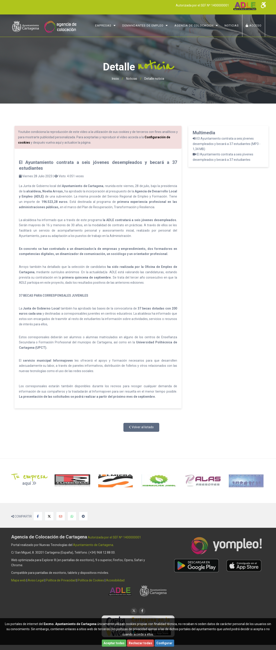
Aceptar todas (114, 643)
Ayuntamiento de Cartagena (93, 545)
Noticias (131, 78)
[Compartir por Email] (60, 516)
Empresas (103, 25)
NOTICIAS (232, 25)
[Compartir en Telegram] (83, 516)
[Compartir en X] (49, 516)
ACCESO (254, 25)
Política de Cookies (91, 580)
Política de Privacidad (61, 580)
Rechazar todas (140, 643)
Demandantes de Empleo (143, 25)
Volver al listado (141, 427)
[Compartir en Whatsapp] (71, 516)
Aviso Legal (36, 580)
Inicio (115, 78)
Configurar (164, 643)
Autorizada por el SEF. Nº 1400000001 (202, 5)
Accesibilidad (115, 580)
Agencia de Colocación (194, 25)
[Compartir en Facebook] (37, 516)
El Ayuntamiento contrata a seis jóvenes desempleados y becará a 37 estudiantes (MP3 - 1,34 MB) (226, 144)
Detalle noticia (154, 78)
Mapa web (18, 580)
